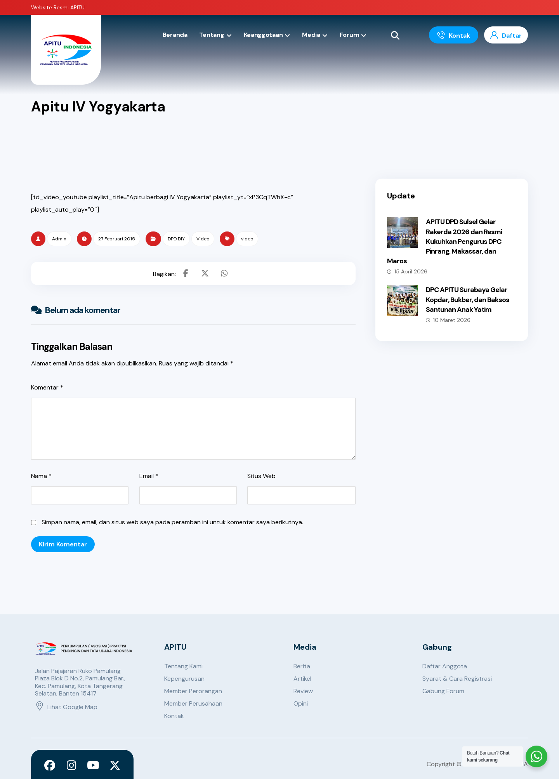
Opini (300, 703)
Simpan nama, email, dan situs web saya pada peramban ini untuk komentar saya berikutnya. (172, 522)
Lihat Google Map (66, 707)
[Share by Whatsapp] (224, 273)
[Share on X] (205, 273)
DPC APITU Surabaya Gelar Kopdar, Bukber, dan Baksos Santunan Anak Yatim (467, 299)
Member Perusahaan (193, 703)
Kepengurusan (184, 679)
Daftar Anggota (444, 666)
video (247, 239)
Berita (301, 666)
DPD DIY (176, 239)
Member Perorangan (193, 691)
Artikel (302, 679)
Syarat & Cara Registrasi (457, 679)
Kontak (174, 716)
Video (202, 239)
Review (303, 691)
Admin (59, 239)
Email (148, 476)
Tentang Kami (183, 666)
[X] (115, 765)
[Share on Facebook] (185, 273)
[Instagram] (71, 765)
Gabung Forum (443, 691)
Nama (41, 476)
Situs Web (261, 476)
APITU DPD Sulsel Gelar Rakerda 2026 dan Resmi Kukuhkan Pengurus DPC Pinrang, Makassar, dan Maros (444, 241)
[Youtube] (93, 765)
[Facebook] (50, 765)
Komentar (47, 387)
